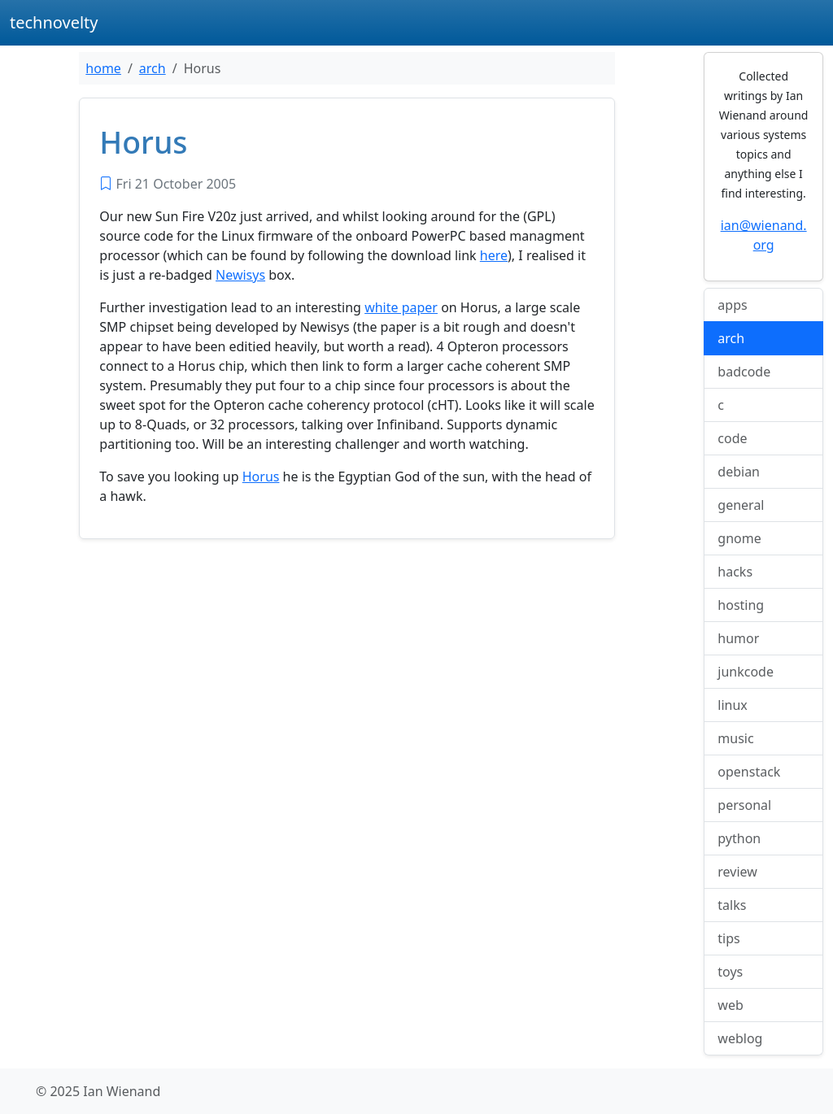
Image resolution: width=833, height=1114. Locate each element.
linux (732, 705)
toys (730, 972)
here (494, 255)
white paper (401, 307)
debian (738, 472)
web (730, 1005)
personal (744, 805)
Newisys (240, 275)
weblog (739, 1038)
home (103, 68)
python (739, 838)
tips (728, 938)
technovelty (54, 22)
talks (731, 905)
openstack (748, 772)
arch (152, 68)
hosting (740, 605)
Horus (261, 476)
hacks (734, 572)
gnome (739, 538)
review (737, 872)
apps (732, 305)
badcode (743, 372)
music (735, 738)
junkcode (745, 672)
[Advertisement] (347, 672)
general (740, 505)
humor (738, 638)
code (732, 438)
